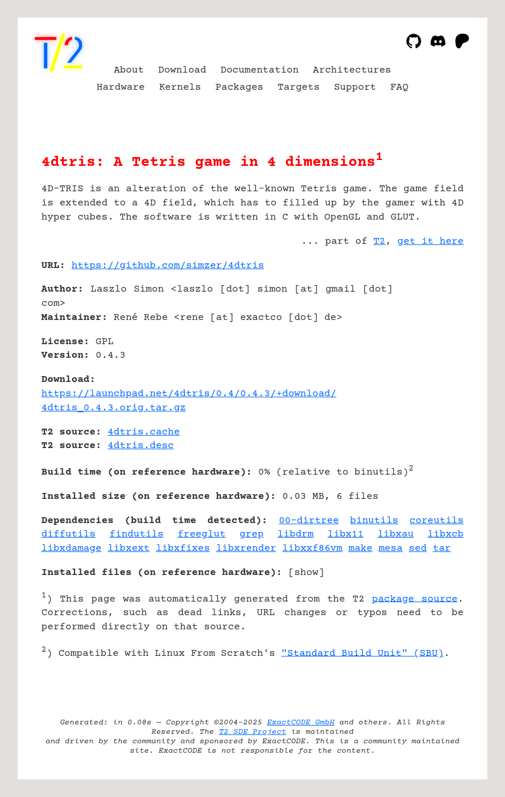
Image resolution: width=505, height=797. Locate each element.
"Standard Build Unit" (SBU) (362, 653)
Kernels (180, 87)
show (306, 573)
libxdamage (71, 548)
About (129, 70)
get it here (431, 241)
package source (415, 599)
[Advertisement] (428, 336)
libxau (395, 534)
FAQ (399, 87)
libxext (128, 548)
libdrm (296, 534)
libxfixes (183, 548)
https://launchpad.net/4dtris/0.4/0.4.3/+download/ (188, 394)
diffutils (68, 534)
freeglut (202, 534)
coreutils (436, 521)
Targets (299, 87)
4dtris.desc (140, 446)
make (360, 548)
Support (355, 87)
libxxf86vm (312, 548)
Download (182, 70)
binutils (374, 521)
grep (252, 534)
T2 (379, 241)
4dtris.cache (143, 432)
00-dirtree (309, 521)
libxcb (446, 534)
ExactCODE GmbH (300, 722)
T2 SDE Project (252, 732)
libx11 (346, 534)
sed (418, 548)
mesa (391, 548)
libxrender (246, 548)
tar (442, 548)
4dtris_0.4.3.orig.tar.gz (113, 408)
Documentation (259, 70)
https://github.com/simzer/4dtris (167, 266)
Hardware (121, 87)
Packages (240, 87)
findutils (136, 534)
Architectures (352, 70)
